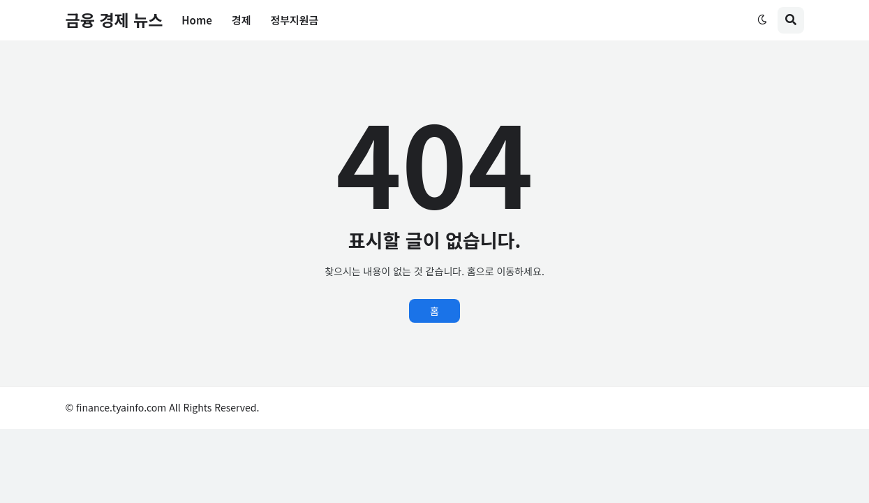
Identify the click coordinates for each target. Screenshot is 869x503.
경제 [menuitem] (241, 20)
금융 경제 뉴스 (114, 19)
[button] (762, 20)
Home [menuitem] (196, 20)
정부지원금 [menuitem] (294, 20)
